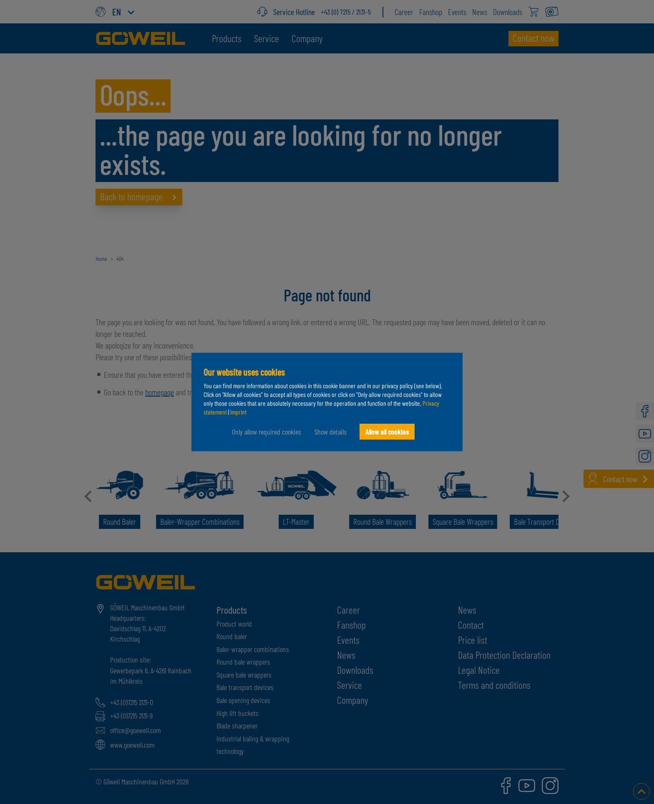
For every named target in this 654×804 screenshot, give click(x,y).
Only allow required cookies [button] (266, 431)
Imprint (238, 412)
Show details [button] (330, 431)
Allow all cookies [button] (387, 431)
